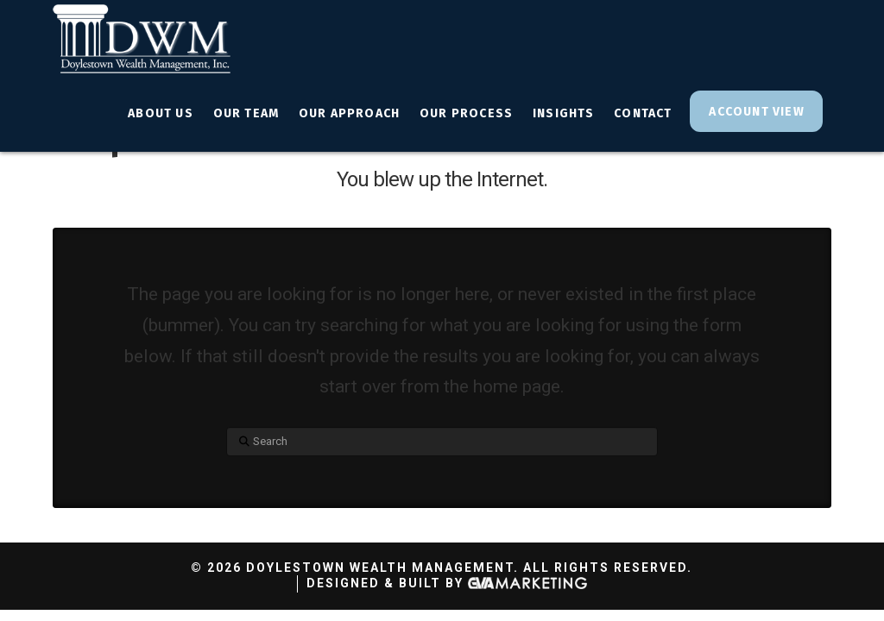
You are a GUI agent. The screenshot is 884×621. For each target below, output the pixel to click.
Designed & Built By (446, 584)
